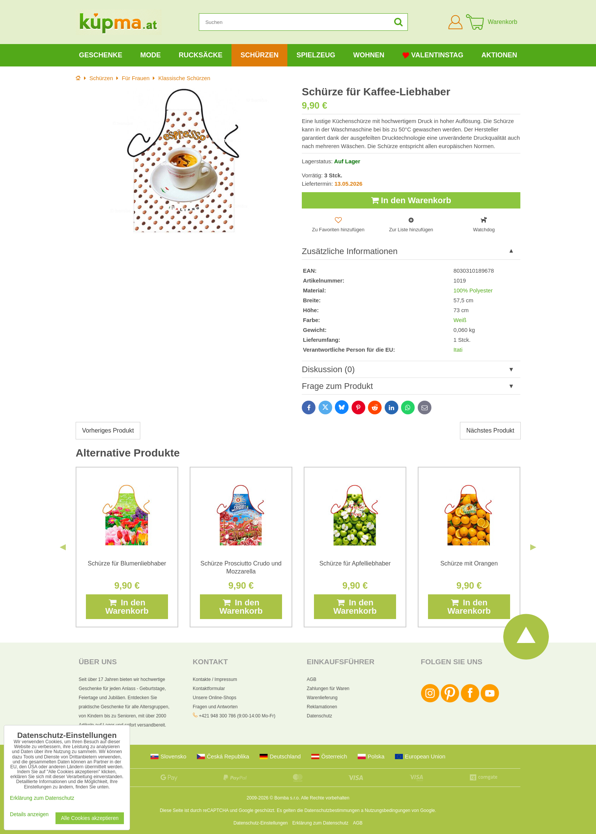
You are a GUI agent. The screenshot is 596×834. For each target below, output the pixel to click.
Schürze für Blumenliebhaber (127, 563)
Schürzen (260, 55)
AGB (311, 679)
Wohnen (368, 55)
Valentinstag (433, 55)
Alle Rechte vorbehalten (325, 798)
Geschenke (100, 55)
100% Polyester (473, 290)
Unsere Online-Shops (214, 697)
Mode (150, 55)
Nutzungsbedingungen (387, 810)
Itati (458, 350)
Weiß (459, 320)
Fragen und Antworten (215, 706)
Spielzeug (315, 55)
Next (533, 547)
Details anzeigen (29, 814)
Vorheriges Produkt (108, 430)
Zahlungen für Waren (328, 688)
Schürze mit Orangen (469, 563)
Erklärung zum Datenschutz (320, 823)
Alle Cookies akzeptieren (90, 818)
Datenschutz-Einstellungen (260, 823)
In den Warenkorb (411, 200)
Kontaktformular (209, 688)
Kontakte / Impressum (215, 679)
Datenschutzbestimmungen (332, 810)
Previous (63, 547)
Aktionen (499, 55)
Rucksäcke (200, 55)
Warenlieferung (322, 697)
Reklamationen (322, 706)
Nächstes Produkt (490, 430)
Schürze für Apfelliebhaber (355, 563)
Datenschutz (319, 716)
